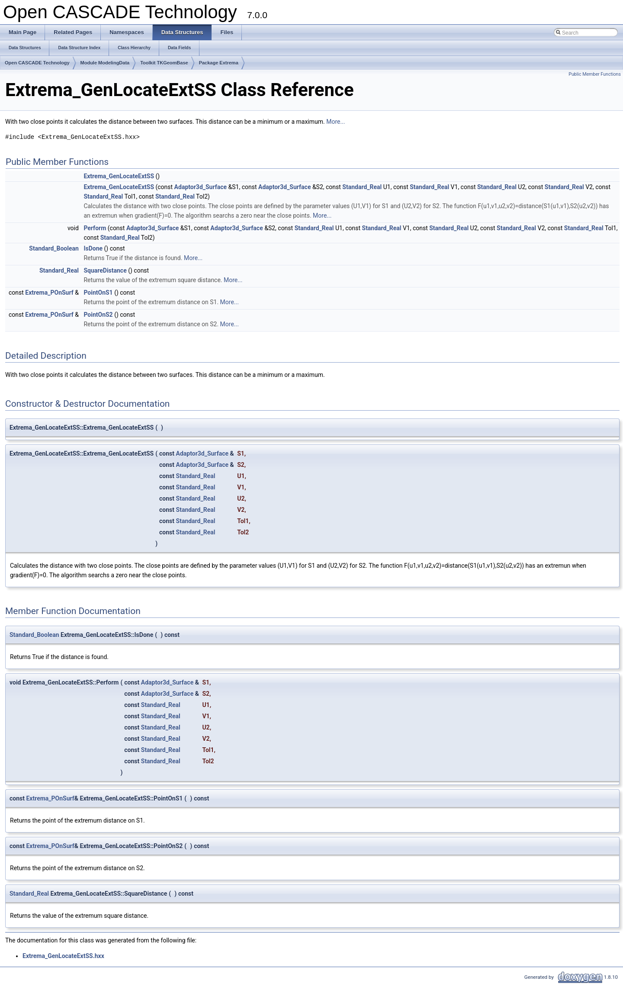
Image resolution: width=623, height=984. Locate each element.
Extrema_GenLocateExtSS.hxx (63, 955)
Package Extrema (218, 62)
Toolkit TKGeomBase (164, 62)
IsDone (93, 248)
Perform (94, 228)
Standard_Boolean (54, 248)
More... (335, 121)
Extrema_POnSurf (49, 292)
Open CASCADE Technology (37, 62)
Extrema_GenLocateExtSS (118, 176)
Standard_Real (362, 186)
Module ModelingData (105, 62)
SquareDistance (104, 270)
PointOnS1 (97, 292)
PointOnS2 (97, 314)
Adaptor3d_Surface (200, 186)
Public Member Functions (594, 74)
